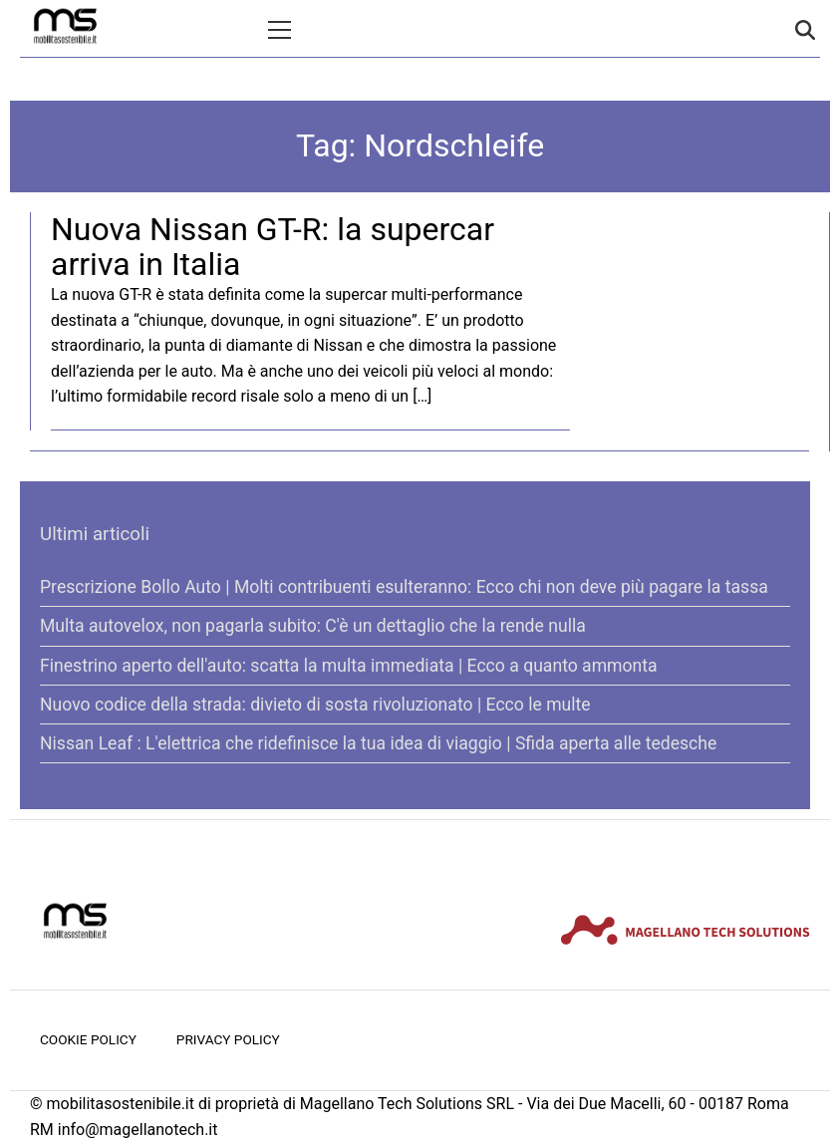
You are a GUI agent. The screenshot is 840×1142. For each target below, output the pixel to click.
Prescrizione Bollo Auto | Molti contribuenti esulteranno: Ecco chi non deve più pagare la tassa (404, 587)
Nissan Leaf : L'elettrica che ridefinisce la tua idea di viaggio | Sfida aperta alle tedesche (378, 743)
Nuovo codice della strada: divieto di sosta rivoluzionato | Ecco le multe (315, 704)
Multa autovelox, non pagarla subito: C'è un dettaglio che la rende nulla (313, 626)
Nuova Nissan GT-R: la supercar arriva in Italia (272, 246)
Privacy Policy (228, 1039)
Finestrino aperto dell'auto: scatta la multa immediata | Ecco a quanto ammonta (349, 666)
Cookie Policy (88, 1039)
